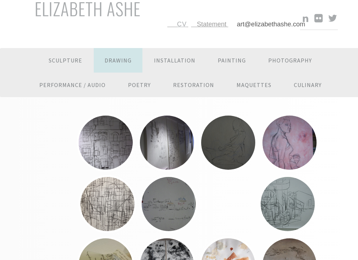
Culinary (308, 84)
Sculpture (65, 60)
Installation (174, 60)
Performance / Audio (72, 84)
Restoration (193, 84)
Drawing (118, 60)
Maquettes (254, 84)
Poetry (139, 84)
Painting (232, 60)
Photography (290, 60)
